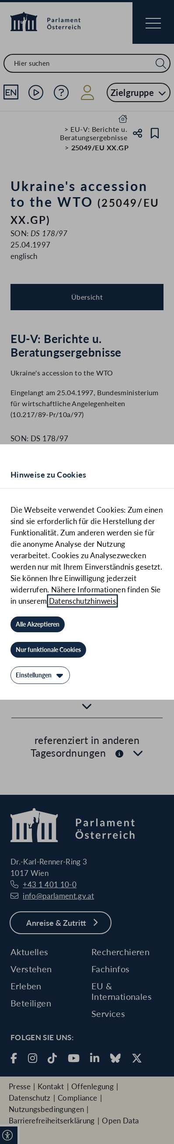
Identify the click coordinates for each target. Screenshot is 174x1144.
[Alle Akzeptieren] (37, 624)
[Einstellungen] (40, 675)
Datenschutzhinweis (82, 601)
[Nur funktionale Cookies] (48, 650)
